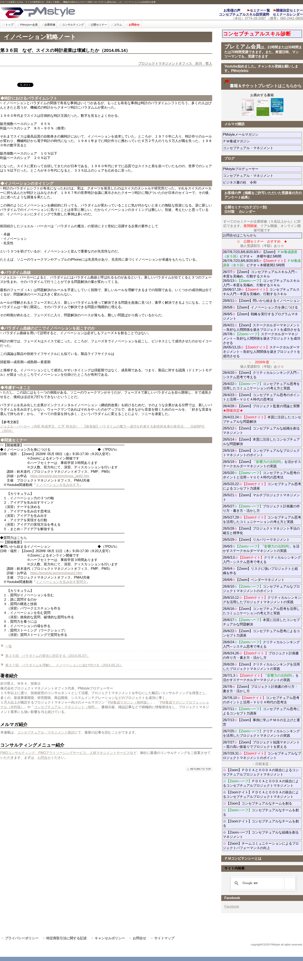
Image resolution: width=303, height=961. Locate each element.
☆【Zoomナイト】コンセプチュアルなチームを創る (261, 823)
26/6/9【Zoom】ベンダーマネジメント (262, 580)
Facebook (231, 906)
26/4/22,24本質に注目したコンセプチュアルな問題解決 (262, 419)
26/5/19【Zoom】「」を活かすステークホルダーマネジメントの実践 (262, 464)
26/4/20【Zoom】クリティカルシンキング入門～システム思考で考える (261, 375)
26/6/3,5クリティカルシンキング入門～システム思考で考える (262, 560)
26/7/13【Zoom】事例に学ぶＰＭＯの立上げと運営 (261, 722)
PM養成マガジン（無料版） (129, 702)
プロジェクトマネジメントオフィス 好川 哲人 (175, 63)
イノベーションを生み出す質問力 (61, 582)
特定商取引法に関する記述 (66, 938)
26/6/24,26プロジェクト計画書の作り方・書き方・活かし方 (261, 655)
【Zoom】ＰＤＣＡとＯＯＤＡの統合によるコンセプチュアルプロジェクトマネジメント (261, 772)
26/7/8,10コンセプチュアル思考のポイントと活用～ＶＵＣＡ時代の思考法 (261, 700)
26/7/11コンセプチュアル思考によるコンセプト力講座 (261, 711)
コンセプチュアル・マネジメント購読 (45, 732)
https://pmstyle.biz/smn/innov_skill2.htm (59, 476)
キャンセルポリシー (110, 938)
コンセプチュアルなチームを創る (261, 812)
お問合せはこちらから (240, 235)
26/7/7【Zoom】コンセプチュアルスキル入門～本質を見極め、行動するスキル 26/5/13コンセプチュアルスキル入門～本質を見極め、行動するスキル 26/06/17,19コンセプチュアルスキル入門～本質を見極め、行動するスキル (261, 283)
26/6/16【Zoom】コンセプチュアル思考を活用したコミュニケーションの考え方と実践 (261, 611)
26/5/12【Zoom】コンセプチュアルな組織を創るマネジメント (261, 431)
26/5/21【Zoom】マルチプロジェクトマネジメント (261, 497)
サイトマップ (164, 938)
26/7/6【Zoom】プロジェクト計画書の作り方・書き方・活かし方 (260, 689)
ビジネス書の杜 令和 (246, 182)
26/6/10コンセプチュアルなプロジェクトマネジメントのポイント (261, 589)
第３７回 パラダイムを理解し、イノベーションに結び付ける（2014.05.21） (64, 665)
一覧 (8, 646)
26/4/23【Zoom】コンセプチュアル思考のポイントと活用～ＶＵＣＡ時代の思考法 (261, 397)
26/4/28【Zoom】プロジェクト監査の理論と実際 (261, 408)
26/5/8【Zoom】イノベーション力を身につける (260, 307)
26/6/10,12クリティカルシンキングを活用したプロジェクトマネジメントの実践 (262, 600)
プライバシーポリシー (21, 938)
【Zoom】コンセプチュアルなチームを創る (257, 803)
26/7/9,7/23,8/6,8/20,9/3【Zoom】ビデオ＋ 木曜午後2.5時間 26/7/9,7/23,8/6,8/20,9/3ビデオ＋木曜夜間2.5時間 (262, 258)
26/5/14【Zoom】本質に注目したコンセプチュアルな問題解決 (261, 442)
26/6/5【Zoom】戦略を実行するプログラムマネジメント (260, 316)
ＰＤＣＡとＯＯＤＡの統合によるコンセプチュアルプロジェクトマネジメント (261, 783)
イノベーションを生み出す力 (57, 485)
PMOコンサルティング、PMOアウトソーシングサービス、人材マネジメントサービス (65, 753)
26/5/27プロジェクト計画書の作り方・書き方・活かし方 (261, 508)
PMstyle (68, 12)
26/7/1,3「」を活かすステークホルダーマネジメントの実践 (261, 678)
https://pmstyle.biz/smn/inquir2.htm (56, 573)
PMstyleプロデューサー (256, 169)
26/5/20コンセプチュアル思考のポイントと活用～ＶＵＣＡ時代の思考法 (261, 475)
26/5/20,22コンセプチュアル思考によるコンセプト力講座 (262, 486)
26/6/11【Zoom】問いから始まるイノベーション (261, 300)
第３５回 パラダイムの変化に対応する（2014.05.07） (47, 656)
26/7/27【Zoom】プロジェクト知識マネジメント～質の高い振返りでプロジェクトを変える (261, 744)
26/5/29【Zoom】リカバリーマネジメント (262, 539)
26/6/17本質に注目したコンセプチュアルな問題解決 (261, 622)
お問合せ (44, 757)
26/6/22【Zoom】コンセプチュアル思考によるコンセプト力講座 (261, 633)
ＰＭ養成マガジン (260, 141)
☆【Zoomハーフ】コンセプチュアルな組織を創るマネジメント (261, 835)
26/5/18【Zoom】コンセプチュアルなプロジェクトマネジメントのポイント (261, 453)
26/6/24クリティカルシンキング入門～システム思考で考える (261, 644)
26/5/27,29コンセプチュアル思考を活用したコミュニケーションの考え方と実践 (262, 520)
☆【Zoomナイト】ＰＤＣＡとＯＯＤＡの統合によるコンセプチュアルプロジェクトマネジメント (261, 794)
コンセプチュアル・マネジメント (262, 148)
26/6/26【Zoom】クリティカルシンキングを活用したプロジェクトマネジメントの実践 (261, 667)
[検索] (262, 883)
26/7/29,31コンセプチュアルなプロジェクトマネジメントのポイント (262, 756)
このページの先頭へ (199, 769)
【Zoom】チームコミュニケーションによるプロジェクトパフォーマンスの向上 (261, 846)
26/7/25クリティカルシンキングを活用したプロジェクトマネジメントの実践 (261, 733)
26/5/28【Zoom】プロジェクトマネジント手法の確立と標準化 (261, 531)
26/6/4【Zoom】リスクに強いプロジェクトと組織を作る (260, 571)
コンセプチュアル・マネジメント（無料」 (66, 707)
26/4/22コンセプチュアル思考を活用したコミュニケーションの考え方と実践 (261, 386)
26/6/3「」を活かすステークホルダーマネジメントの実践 (261, 549)
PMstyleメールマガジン (256, 134)
